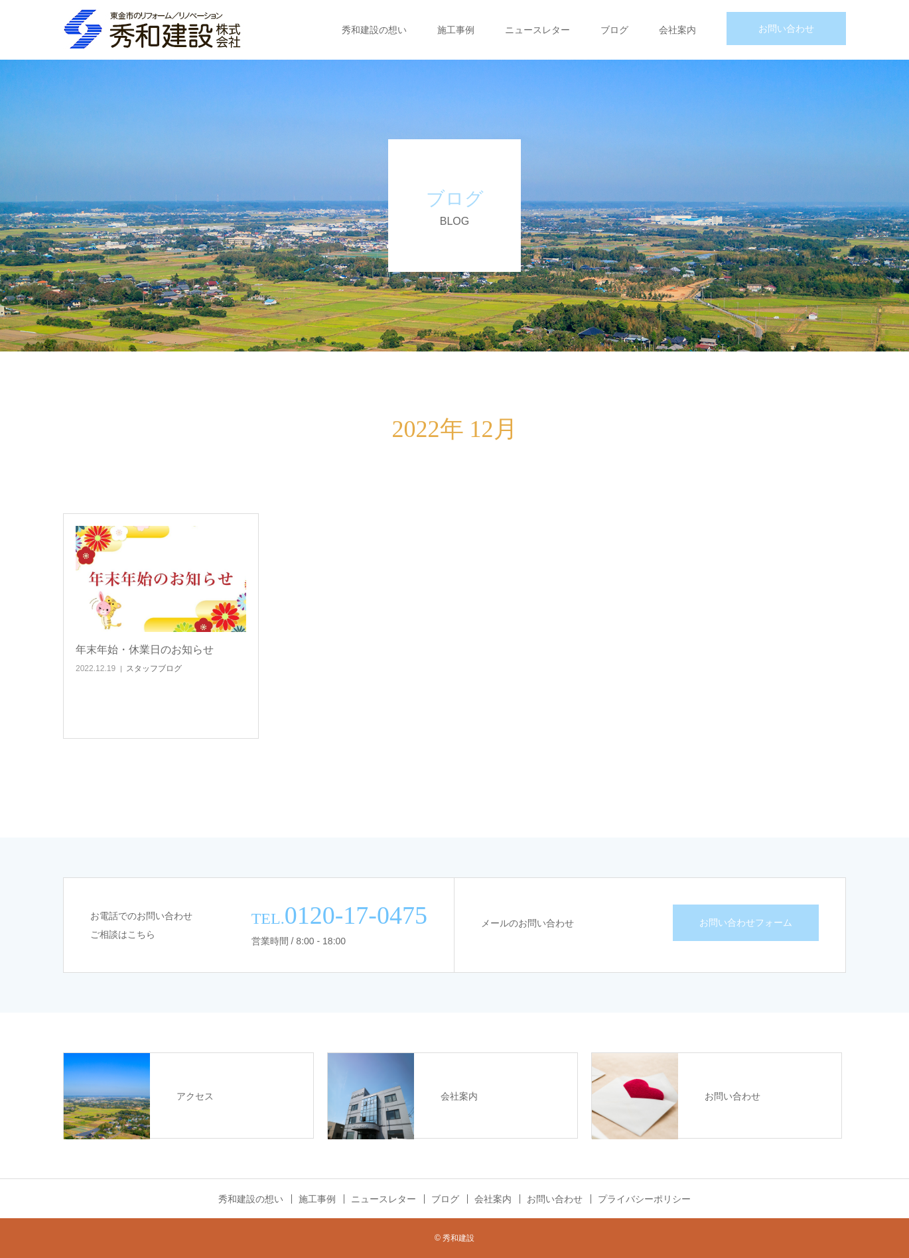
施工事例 (455, 30)
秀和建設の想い (374, 30)
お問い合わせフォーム (745, 922)
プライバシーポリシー (644, 1199)
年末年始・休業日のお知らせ (145, 649)
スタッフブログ (154, 668)
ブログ (614, 30)
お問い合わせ (786, 28)
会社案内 (677, 30)
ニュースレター (537, 30)
